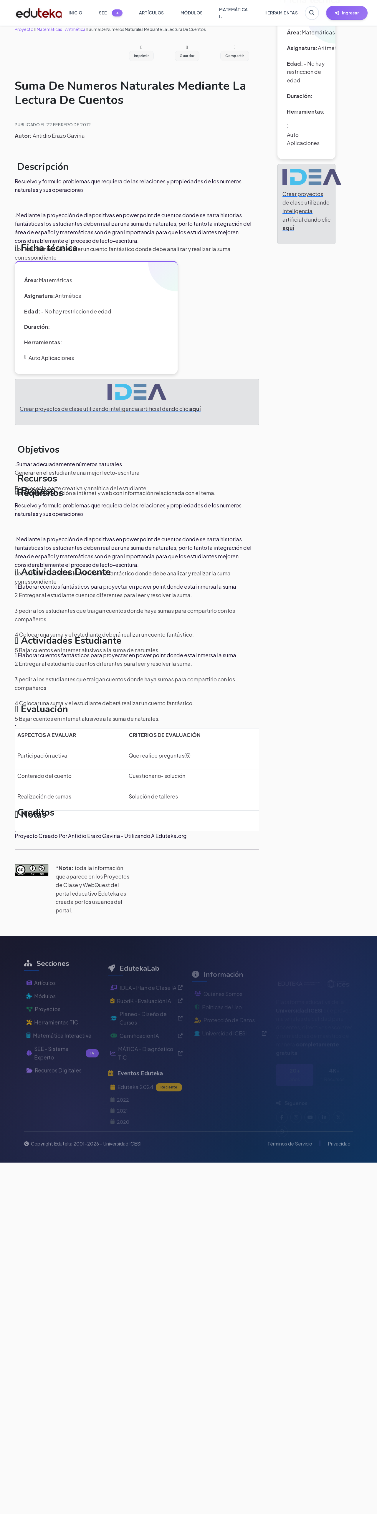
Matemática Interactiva (59, 1048)
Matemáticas (49, 29)
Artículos (41, 995)
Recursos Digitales (54, 1083)
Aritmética (75, 29)
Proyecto (24, 29)
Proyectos (43, 1022)
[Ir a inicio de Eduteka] (35, 13)
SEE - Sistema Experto (63, 1066)
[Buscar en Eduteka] (312, 13)
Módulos (41, 1009)
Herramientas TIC (52, 1035)
